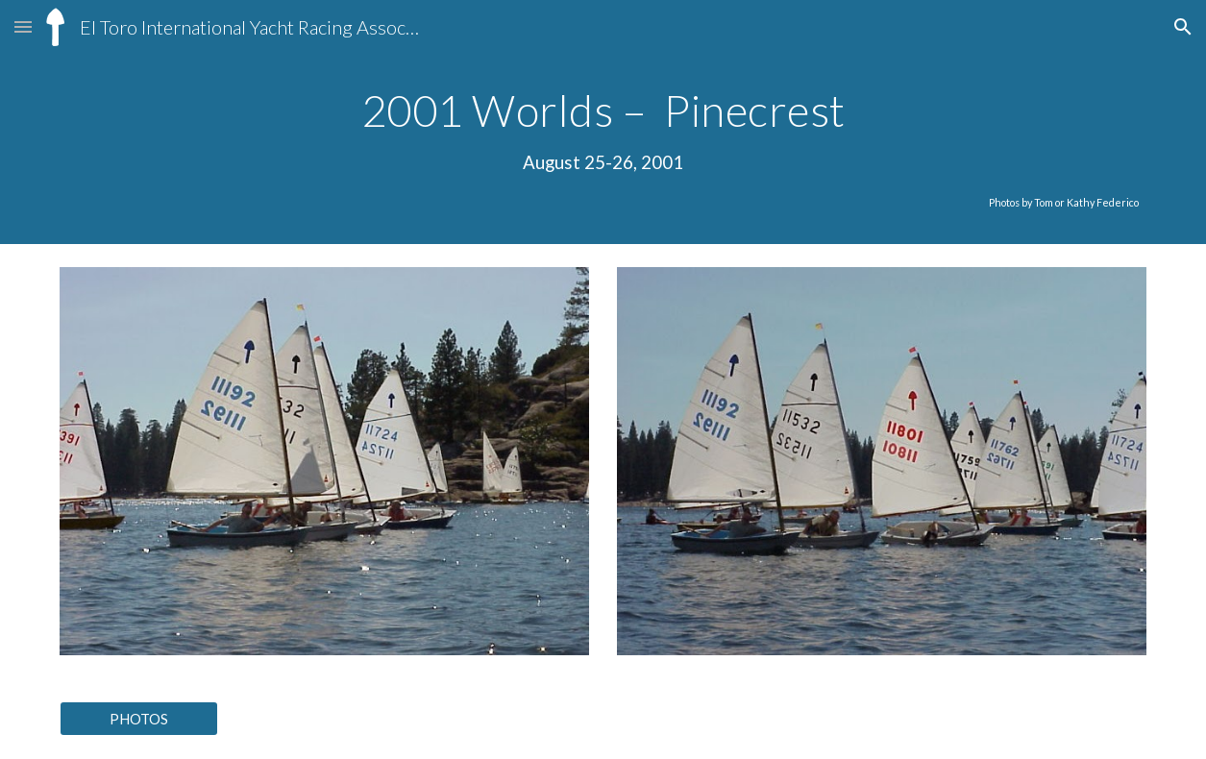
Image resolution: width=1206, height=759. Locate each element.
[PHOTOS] (138, 719)
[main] (602, 149)
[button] (23, 26)
